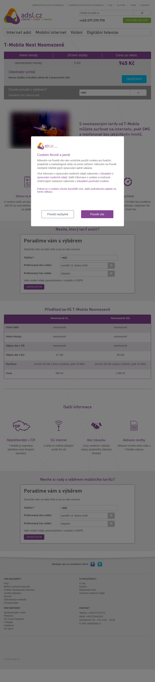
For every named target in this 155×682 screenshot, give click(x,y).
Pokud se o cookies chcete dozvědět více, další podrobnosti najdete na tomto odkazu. (76, 190)
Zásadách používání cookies (93, 181)
